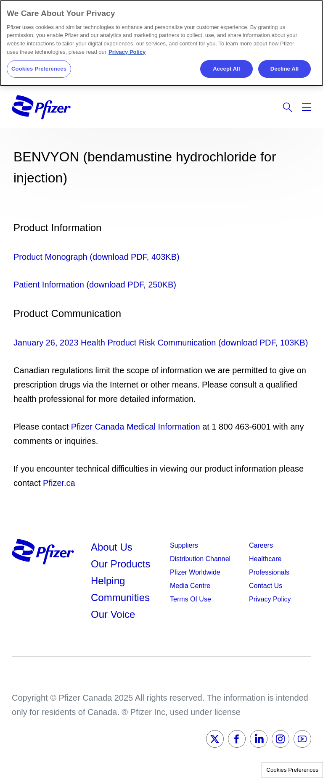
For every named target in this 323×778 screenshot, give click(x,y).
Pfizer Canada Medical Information (135, 426)
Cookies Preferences (292, 770)
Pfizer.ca (59, 483)
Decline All (284, 69)
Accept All (226, 69)
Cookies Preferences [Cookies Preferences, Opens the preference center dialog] (38, 69)
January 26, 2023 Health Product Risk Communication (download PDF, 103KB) (160, 342)
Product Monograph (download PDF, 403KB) (96, 256)
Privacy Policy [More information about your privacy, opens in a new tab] (127, 52)
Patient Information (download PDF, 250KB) (94, 284)
